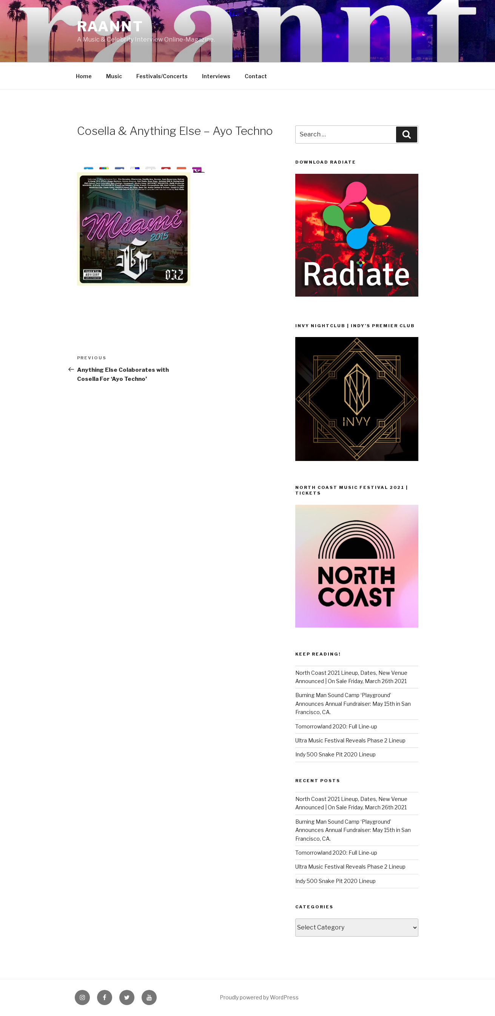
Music (114, 76)
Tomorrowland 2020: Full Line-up (336, 726)
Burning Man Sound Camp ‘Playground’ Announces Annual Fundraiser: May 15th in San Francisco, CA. (353, 703)
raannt (110, 26)
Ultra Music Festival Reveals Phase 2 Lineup (350, 740)
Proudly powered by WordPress (259, 997)
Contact (256, 76)
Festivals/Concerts (162, 76)
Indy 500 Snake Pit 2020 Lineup (335, 754)
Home (84, 76)
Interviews (216, 76)
